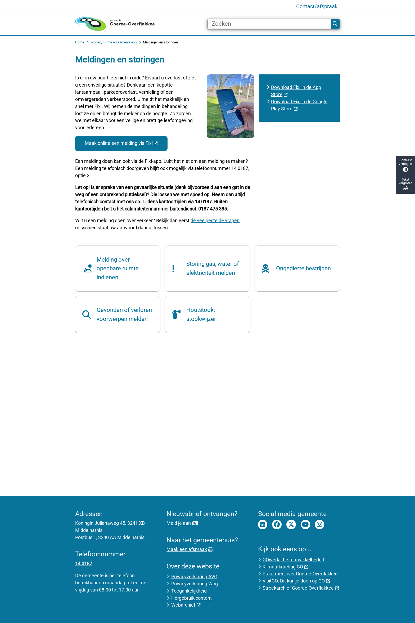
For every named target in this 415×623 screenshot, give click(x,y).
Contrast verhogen (405, 165)
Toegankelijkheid (189, 591)
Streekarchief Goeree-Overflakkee (301, 588)
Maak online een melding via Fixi (121, 143)
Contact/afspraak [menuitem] (316, 6)
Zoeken (335, 23)
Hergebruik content (191, 598)
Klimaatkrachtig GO (285, 567)
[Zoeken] (269, 24)
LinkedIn (263, 524)
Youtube (305, 524)
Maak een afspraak (189, 549)
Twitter (291, 524)
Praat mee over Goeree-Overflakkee (300, 573)
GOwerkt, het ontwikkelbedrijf (293, 559)
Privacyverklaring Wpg (194, 583)
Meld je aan (181, 523)
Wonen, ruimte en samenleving (114, 42)
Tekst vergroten (405, 184)
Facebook (277, 524)
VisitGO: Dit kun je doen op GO (296, 581)
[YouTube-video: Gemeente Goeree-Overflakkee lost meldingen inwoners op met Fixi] (207, 416)
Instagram (319, 524)
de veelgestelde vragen (215, 220)
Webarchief (186, 605)
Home (79, 42)
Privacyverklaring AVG (194, 576)
